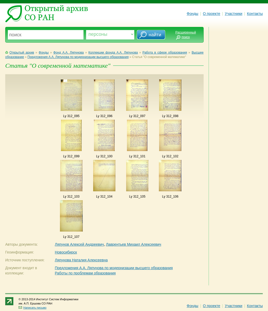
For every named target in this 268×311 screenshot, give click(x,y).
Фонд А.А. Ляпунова (68, 52)
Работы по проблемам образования (85, 273)
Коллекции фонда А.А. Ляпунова (113, 52)
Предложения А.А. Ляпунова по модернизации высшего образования (78, 57)
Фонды (192, 13)
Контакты (255, 13)
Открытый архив (19, 52)
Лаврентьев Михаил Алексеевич (133, 244)
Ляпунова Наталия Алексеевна (81, 260)
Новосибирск (66, 252)
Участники (233, 13)
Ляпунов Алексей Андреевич (79, 244)
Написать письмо (32, 307)
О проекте (211, 13)
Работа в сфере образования (164, 52)
